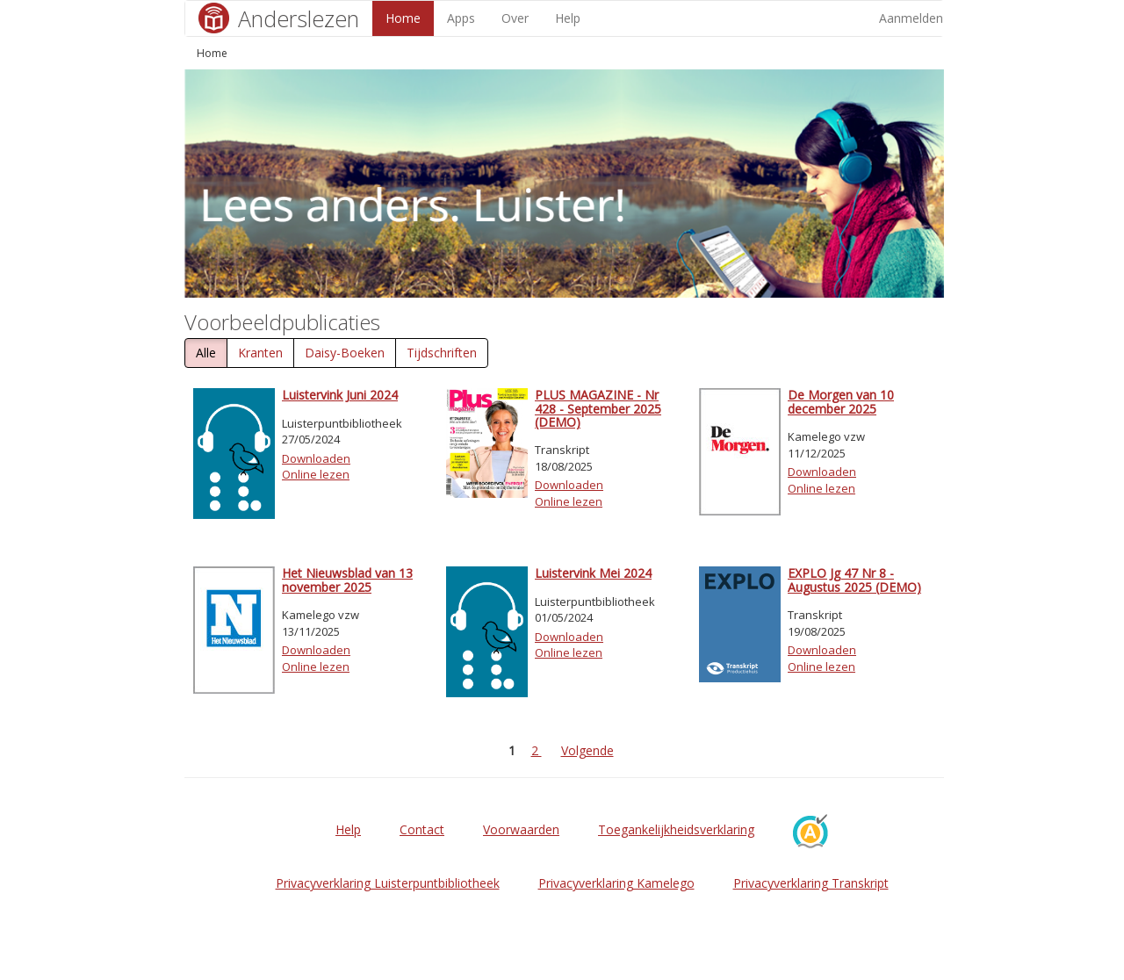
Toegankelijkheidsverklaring (676, 829)
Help (567, 18)
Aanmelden (911, 18)
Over (515, 18)
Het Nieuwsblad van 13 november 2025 (347, 579)
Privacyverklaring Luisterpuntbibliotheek (388, 883)
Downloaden (316, 458)
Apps (461, 18)
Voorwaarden (521, 829)
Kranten (260, 352)
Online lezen (315, 474)
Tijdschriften (442, 352)
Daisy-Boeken (345, 352)
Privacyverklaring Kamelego (616, 883)
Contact (422, 829)
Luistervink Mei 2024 (593, 573)
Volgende (587, 750)
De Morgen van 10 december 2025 (841, 401)
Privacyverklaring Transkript (811, 883)
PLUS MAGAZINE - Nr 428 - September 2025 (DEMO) (598, 408)
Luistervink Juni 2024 (340, 394)
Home (403, 18)
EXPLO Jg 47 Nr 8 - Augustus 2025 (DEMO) (854, 579)
